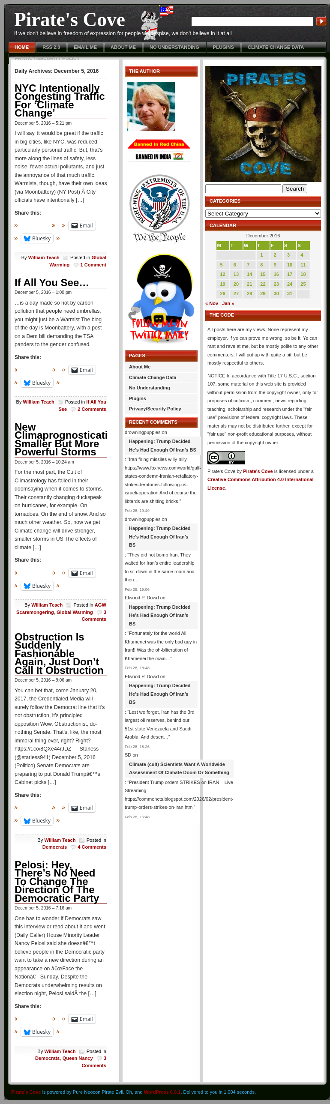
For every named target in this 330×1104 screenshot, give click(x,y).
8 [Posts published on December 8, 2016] (261, 264)
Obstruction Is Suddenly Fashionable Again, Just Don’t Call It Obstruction (59, 653)
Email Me (85, 47)
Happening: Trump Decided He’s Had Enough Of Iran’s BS (162, 445)
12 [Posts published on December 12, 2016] (222, 274)
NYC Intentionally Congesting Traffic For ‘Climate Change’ (60, 100)
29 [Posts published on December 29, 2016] (262, 293)
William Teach (44, 257)
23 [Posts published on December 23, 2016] (276, 284)
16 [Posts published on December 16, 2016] (276, 274)
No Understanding (174, 47)
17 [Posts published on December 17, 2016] (289, 274)
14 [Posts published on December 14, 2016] (249, 274)
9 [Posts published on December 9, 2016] (275, 264)
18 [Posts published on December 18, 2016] (303, 274)
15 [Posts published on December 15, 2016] (262, 274)
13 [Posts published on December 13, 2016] (236, 274)
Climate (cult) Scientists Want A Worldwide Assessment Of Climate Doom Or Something (179, 768)
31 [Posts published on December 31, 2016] (289, 293)
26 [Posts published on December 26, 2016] (222, 293)
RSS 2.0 (51, 47)
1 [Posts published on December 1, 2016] (261, 254)
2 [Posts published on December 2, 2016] (275, 254)
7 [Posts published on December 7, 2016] (248, 264)
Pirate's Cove (69, 19)
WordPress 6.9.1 (162, 1092)
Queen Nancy (78, 1058)
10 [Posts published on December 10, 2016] (289, 264)
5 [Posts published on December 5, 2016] (221, 264)
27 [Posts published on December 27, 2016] (236, 293)
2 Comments (92, 409)
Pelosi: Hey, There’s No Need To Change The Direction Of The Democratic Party (57, 881)
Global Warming (75, 612)
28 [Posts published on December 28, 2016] (249, 293)
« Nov (211, 303)
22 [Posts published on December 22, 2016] (262, 284)
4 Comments (92, 847)
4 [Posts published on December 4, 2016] (301, 254)
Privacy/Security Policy (47, 58)
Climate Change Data (276, 47)
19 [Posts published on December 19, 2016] (222, 284)
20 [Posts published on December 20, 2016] (236, 284)
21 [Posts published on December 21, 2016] (249, 284)
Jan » (228, 303)
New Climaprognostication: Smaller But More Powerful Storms (69, 439)
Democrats (54, 847)
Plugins (223, 47)
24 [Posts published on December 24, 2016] (289, 284)
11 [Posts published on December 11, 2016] (303, 264)
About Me (123, 47)
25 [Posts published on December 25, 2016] (303, 284)
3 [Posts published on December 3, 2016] (288, 254)
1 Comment (94, 264)
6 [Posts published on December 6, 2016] (235, 264)
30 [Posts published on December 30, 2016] (276, 293)
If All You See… (52, 282)
